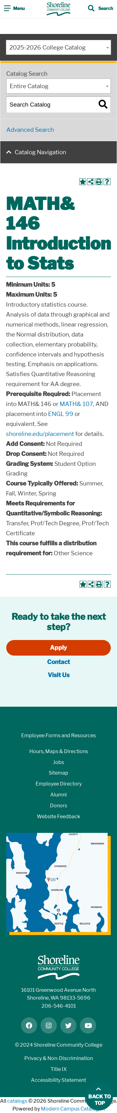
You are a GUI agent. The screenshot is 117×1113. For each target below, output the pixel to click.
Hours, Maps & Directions (58, 751)
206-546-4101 (58, 1006)
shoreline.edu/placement (40, 433)
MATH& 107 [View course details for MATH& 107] (76, 404)
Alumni (58, 795)
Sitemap (58, 773)
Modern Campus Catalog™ (72, 1109)
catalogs (17, 1101)
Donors (58, 806)
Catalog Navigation (40, 152)
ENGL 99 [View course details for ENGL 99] (60, 414)
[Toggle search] (100, 9)
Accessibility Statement (58, 1080)
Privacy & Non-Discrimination (58, 1058)
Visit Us (59, 675)
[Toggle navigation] (14, 9)
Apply (58, 647)
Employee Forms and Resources (58, 735)
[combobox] (58, 47)
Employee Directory (59, 784)
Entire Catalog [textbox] (29, 86)
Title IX (59, 1069)
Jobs (58, 762)
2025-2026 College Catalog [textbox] (47, 47)
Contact (58, 662)
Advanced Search (30, 129)
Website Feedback (58, 816)
